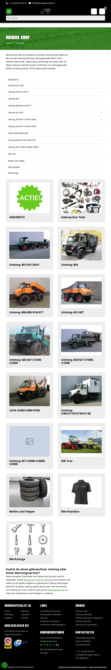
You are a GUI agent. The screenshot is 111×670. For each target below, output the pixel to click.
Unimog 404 (69, 265)
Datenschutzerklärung (97, 667)
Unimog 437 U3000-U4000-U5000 (27, 462)
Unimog (43, 617)
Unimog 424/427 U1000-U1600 (77, 361)
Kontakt (24, 617)
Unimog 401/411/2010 (24, 265)
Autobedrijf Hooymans (50, 611)
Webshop (9, 614)
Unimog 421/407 (72, 312)
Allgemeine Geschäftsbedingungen (72, 667)
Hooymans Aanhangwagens (53, 624)
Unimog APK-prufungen (86, 624)
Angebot (8, 617)
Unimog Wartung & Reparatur (89, 617)
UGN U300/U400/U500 (24, 410)
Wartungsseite (54, 590)
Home (7, 611)
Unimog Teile (81, 611)
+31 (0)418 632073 (17, 3)
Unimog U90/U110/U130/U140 (76, 411)
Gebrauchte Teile (73, 217)
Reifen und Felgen (22, 511)
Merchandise (70, 511)
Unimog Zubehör (83, 621)
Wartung (25, 611)
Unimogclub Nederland (50, 614)
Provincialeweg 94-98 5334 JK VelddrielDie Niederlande (85, 641)
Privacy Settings (4, 665)
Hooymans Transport (50, 621)
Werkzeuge (17, 559)
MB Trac (67, 461)
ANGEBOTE (17, 217)
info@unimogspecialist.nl (43, 3)
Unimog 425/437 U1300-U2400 (25, 361)
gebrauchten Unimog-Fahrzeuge (38, 579)
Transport (25, 614)
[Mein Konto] (94, 11)
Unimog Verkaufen (84, 614)
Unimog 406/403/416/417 (26, 312)
